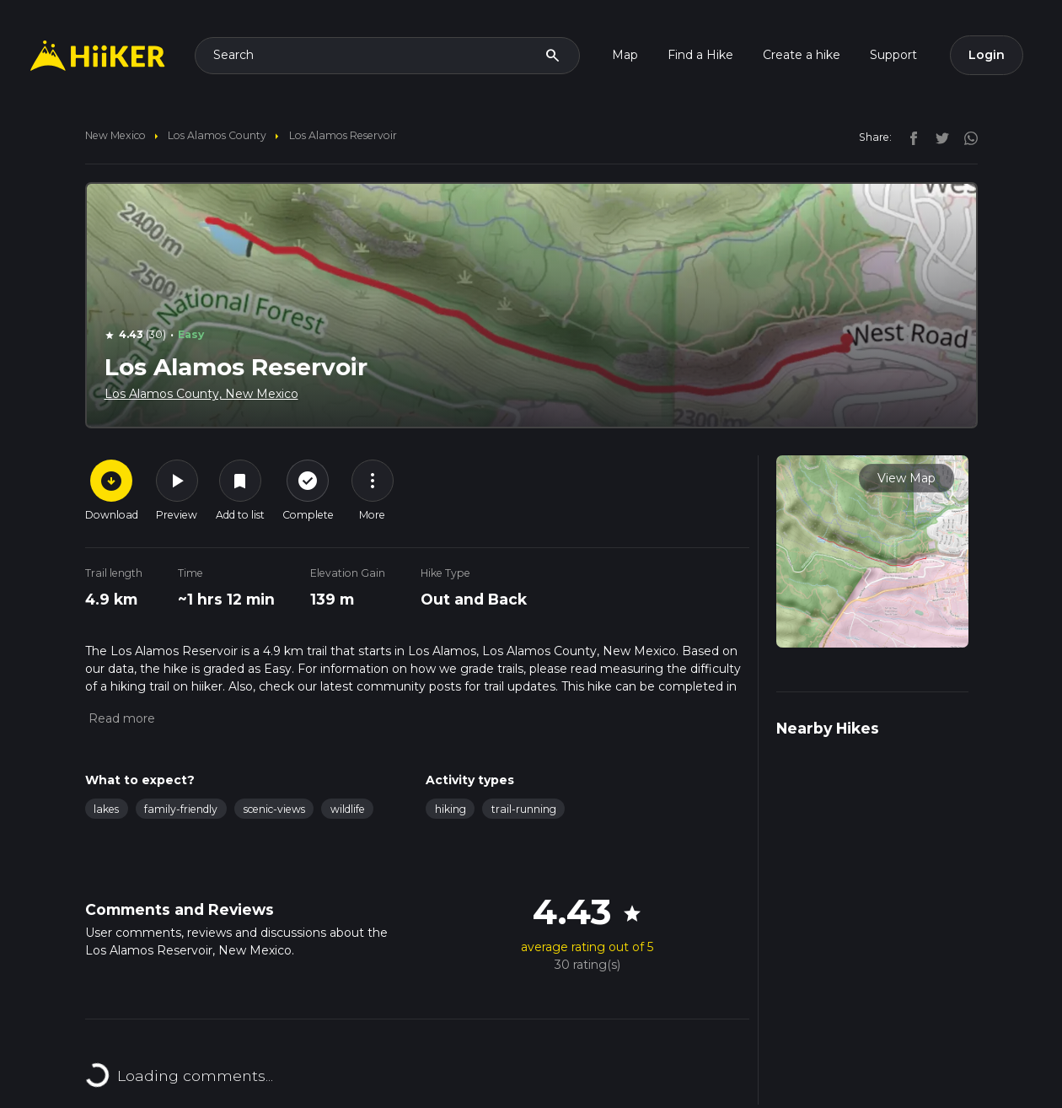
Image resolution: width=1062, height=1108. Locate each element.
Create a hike (801, 54)
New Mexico (115, 135)
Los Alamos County (217, 135)
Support (893, 54)
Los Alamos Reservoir (343, 135)
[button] (120, 718)
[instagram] (965, 136)
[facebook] (909, 136)
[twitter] (938, 136)
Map (625, 54)
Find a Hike (700, 54)
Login (986, 54)
